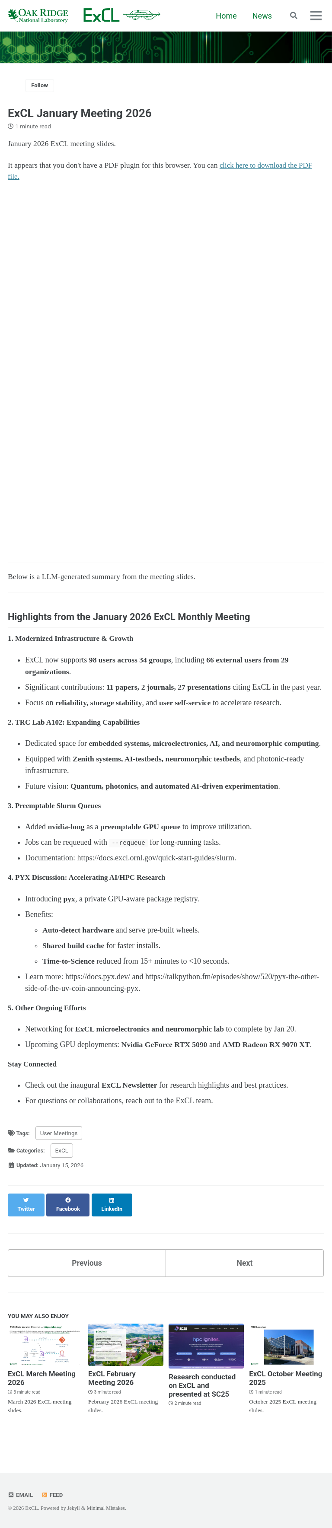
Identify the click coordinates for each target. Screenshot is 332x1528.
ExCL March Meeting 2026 (44, 1389)
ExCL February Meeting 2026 (113, 1389)
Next (244, 1272)
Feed (53, 1494)
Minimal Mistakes (106, 1508)
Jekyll (73, 1508)
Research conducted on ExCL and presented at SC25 (204, 1396)
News (261, 15)
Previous (87, 1272)
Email (21, 1494)
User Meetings (60, 1151)
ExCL (63, 1168)
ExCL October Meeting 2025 (273, 1389)
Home (225, 15)
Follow (40, 85)
